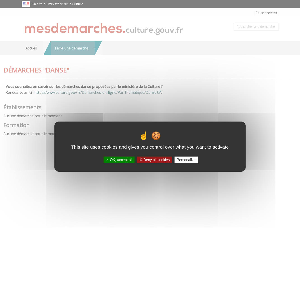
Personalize (186, 160)
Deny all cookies (154, 160)
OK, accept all (119, 160)
